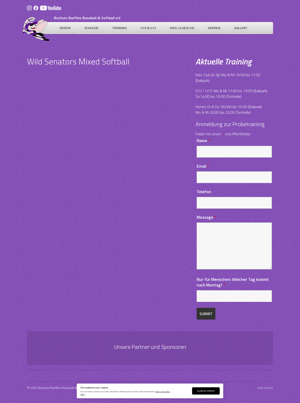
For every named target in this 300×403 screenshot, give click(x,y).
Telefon (204, 191)
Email (203, 166)
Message (206, 217)
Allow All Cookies (205, 390)
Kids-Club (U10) (182, 27)
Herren (214, 27)
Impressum (265, 387)
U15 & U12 (148, 27)
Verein (65, 27)
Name (203, 140)
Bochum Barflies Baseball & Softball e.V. (87, 18)
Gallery (240, 27)
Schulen (91, 27)
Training (119, 27)
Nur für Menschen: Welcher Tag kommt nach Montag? (233, 282)
